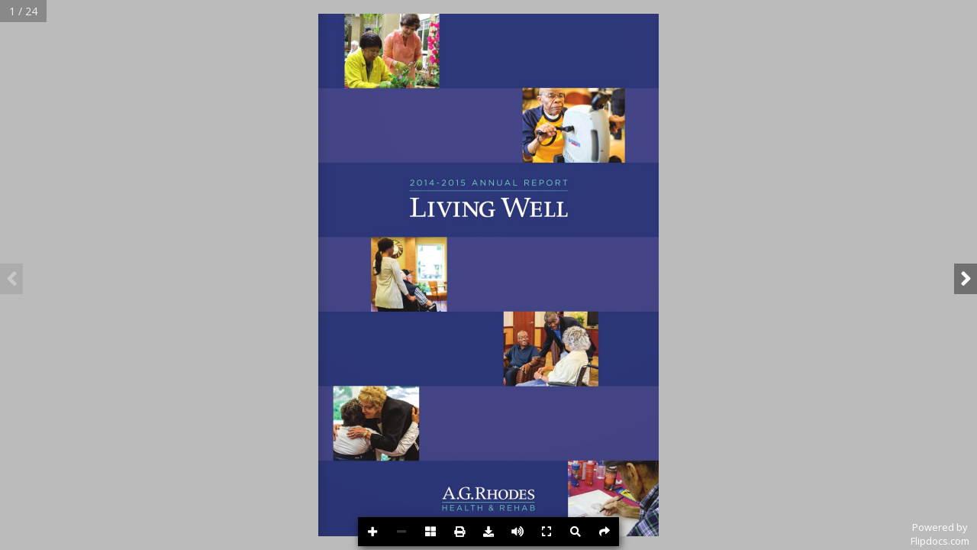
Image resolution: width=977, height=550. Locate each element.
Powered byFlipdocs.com (940, 534)
